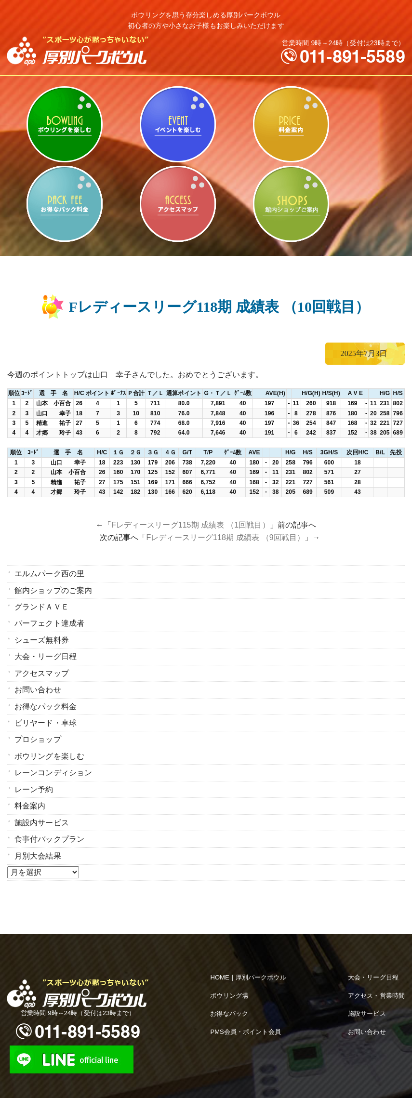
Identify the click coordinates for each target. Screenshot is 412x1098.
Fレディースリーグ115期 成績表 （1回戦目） (190, 525)
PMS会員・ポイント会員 (245, 1019)
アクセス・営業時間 (376, 983)
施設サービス (367, 1001)
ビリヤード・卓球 (177, 124)
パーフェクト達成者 (49, 621)
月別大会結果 (37, 844)
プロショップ (37, 732)
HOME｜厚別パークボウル (248, 964)
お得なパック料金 (64, 204)
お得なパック (229, 1001)
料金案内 (290, 124)
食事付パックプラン (49, 827)
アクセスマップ (177, 204)
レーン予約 (33, 780)
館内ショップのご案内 (290, 204)
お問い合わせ (37, 684)
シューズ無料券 (41, 637)
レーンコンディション (53, 764)
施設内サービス (41, 811)
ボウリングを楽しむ (64, 124)
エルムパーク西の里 (49, 573)
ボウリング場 (229, 983)
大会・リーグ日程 (45, 652)
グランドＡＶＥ (41, 605)
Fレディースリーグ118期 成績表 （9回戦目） (225, 537)
